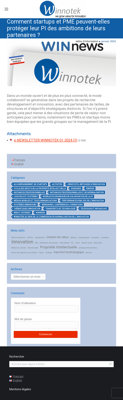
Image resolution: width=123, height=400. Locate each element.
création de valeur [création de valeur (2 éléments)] (57, 237)
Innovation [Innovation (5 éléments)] (22, 242)
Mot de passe (23, 319)
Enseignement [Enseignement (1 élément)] (84, 238)
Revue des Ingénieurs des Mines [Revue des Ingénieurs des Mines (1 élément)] (24, 253)
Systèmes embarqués (25, 204)
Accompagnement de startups (30, 184)
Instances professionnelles (29, 192)
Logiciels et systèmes (26, 196)
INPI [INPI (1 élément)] (36, 243)
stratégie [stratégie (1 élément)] (48, 253)
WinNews (40, 212)
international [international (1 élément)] (64, 243)
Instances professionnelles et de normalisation (77, 192)
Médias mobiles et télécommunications (35, 200)
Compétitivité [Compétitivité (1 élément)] (40, 238)
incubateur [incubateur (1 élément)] (95, 238)
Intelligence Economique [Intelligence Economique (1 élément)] (49, 243)
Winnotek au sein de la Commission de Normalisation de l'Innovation (51, 217)
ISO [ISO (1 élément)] (72, 243)
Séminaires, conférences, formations (62, 204)
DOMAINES (76, 188)
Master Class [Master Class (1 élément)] (87, 243)
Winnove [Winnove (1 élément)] (89, 253)
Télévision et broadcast (93, 208)
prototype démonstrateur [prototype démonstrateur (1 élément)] (88, 248)
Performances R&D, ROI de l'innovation (83, 200)
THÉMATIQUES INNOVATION (27, 208)
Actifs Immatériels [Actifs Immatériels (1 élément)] (18, 238)
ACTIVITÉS (57, 184)
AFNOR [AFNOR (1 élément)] (30, 238)
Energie (90, 188)
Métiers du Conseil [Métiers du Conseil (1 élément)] (18, 248)
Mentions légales (20, 389)
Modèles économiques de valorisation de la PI (68, 196)
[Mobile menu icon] (6, 9)
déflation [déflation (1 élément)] (73, 238)
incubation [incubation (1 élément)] (105, 238)
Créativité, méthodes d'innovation (86, 184)
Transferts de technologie (60, 208)
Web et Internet (22, 212)
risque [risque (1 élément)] (41, 253)
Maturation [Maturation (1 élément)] (98, 243)
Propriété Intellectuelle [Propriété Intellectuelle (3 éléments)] (58, 247)
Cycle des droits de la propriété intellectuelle (40, 188)
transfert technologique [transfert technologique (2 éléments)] (69, 252)
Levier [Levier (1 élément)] (77, 243)
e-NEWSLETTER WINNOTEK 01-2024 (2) (45, 140)
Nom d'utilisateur (25, 303)
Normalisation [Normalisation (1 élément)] (33, 248)
